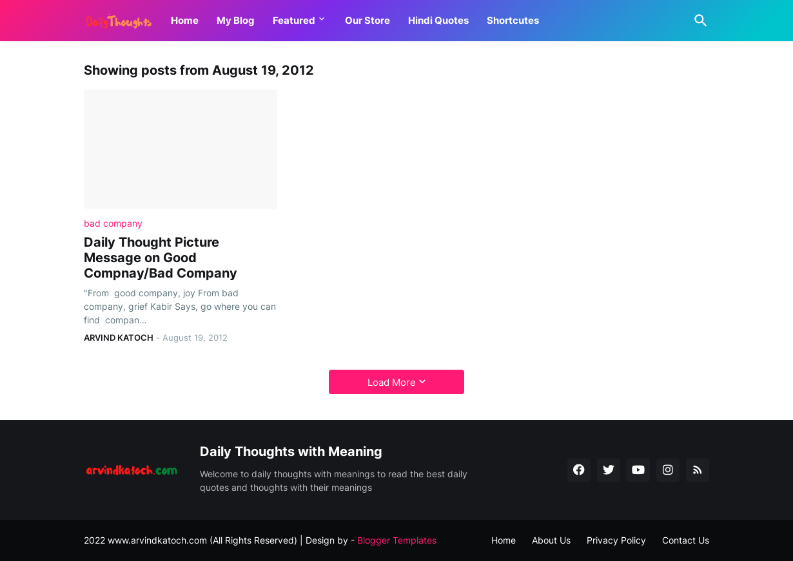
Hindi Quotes (438, 20)
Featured (294, 20)
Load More (391, 382)
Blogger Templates (396, 540)
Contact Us (685, 540)
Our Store (367, 20)
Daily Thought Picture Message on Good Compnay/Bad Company (160, 257)
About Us (551, 540)
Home (185, 20)
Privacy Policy (616, 540)
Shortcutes (513, 20)
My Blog (236, 20)
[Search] (698, 21)
